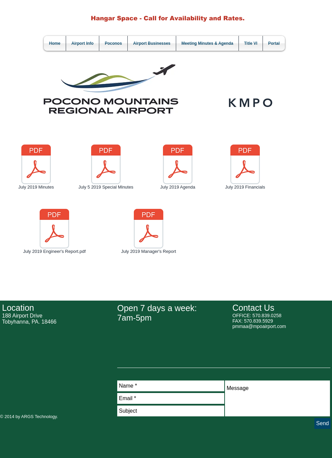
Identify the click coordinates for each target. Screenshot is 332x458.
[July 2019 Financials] (245, 168)
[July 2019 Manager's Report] (148, 232)
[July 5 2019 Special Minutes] (106, 168)
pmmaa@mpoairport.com (259, 326)
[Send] (322, 423)
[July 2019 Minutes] (36, 168)
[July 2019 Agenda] (177, 168)
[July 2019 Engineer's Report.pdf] (54, 232)
